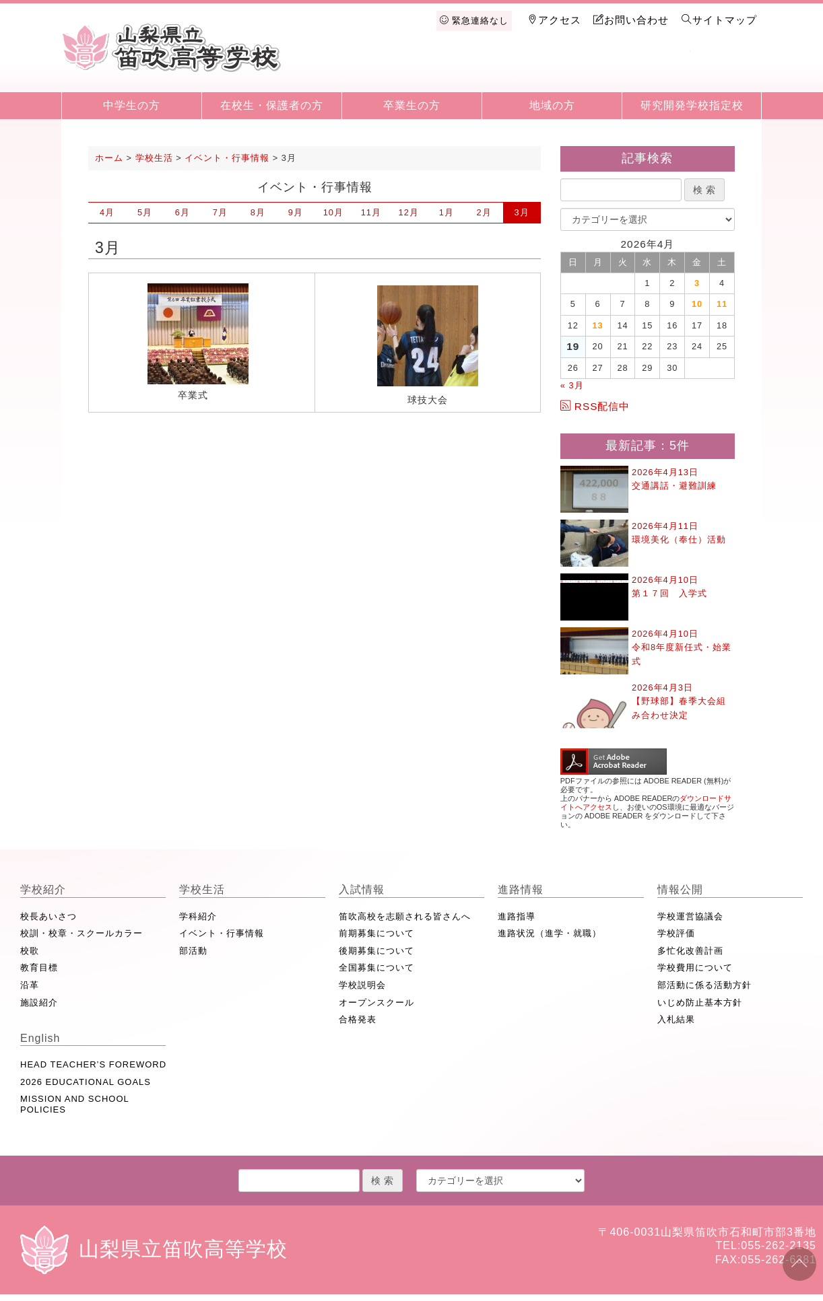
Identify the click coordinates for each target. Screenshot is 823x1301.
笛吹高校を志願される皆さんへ (405, 916)
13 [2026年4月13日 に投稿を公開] (598, 325)
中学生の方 (131, 105)
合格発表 (357, 1019)
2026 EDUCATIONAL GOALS (85, 1082)
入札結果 (676, 1019)
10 (333, 212)
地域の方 (552, 105)
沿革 (29, 985)
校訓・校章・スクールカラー (81, 933)
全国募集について (376, 967)
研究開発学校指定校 (692, 105)
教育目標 (39, 967)
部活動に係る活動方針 (704, 985)
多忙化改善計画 (690, 951)
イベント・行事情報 (221, 933)
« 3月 (572, 385)
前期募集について (376, 933)
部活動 (193, 951)
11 (371, 212)
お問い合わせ (631, 20)
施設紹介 (39, 1002)
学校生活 (447, 68)
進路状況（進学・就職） (549, 933)
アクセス (554, 20)
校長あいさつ (48, 916)
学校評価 (676, 933)
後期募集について (376, 951)
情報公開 (655, 68)
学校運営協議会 (690, 916)
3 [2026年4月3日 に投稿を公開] (697, 283)
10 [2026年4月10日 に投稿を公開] (697, 304)
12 (409, 212)
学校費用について (695, 967)
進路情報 (586, 68)
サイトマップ (719, 20)
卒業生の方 (411, 105)
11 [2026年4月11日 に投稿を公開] (722, 304)
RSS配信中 (595, 406)
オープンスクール (376, 1002)
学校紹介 (376, 68)
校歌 (29, 951)
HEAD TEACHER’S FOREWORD (93, 1064)
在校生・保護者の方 (271, 105)
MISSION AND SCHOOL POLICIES (74, 1104)
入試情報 (516, 68)
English (725, 68)
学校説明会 (362, 985)
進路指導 (516, 916)
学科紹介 (198, 916)
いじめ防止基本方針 (699, 1002)
